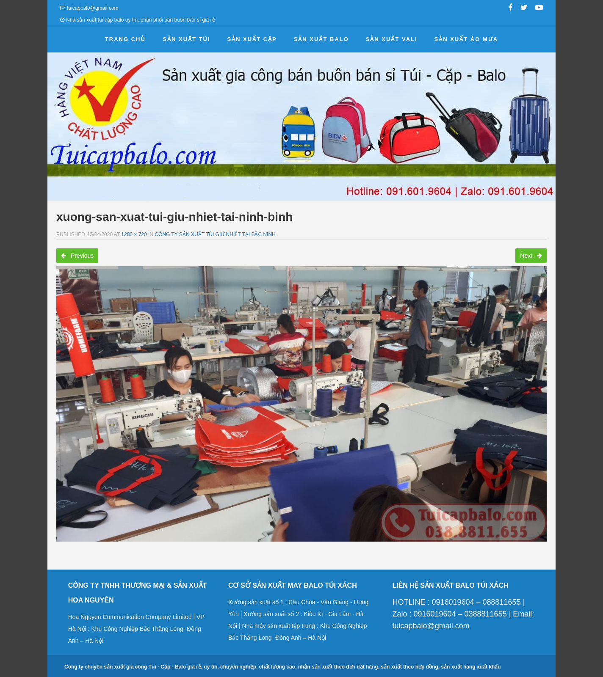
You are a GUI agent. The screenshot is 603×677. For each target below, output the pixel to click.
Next (531, 255)
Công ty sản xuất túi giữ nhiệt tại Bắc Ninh (215, 234)
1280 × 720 (134, 234)
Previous (77, 255)
